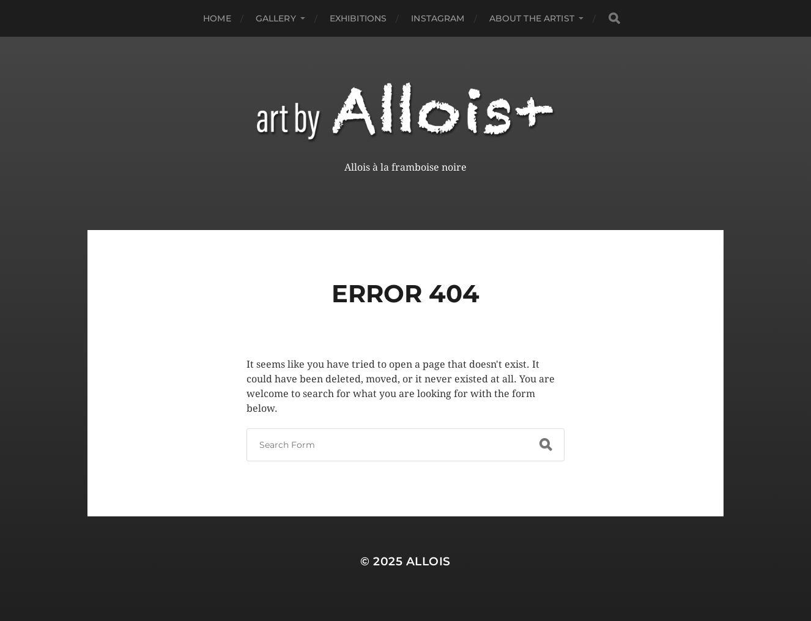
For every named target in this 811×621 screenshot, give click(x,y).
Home (217, 18)
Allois (428, 561)
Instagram (437, 18)
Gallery (276, 18)
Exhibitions (358, 18)
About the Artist (531, 18)
